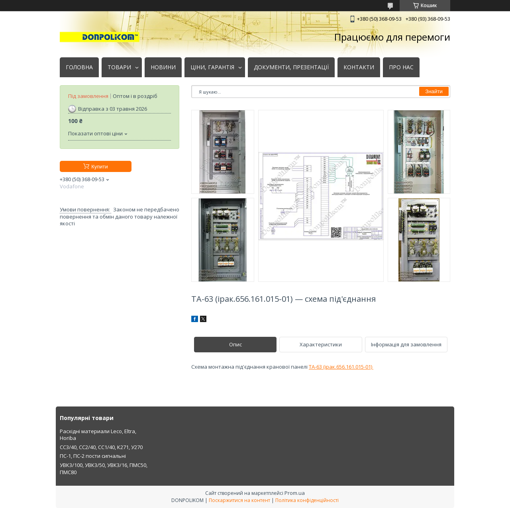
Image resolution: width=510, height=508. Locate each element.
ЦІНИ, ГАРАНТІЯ (212, 67)
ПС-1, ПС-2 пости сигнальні (93, 455)
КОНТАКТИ (358, 67)
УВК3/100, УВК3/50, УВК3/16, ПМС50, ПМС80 (103, 468)
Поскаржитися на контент (239, 500)
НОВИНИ (163, 67)
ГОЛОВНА (79, 67)
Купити (99, 167)
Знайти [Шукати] (434, 91)
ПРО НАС (401, 67)
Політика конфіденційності (307, 500)
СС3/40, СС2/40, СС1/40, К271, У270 (101, 447)
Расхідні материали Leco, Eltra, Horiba (98, 435)
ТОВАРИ (119, 67)
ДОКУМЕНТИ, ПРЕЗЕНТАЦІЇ (291, 67)
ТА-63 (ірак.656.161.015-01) (341, 366)
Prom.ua (294, 492)
